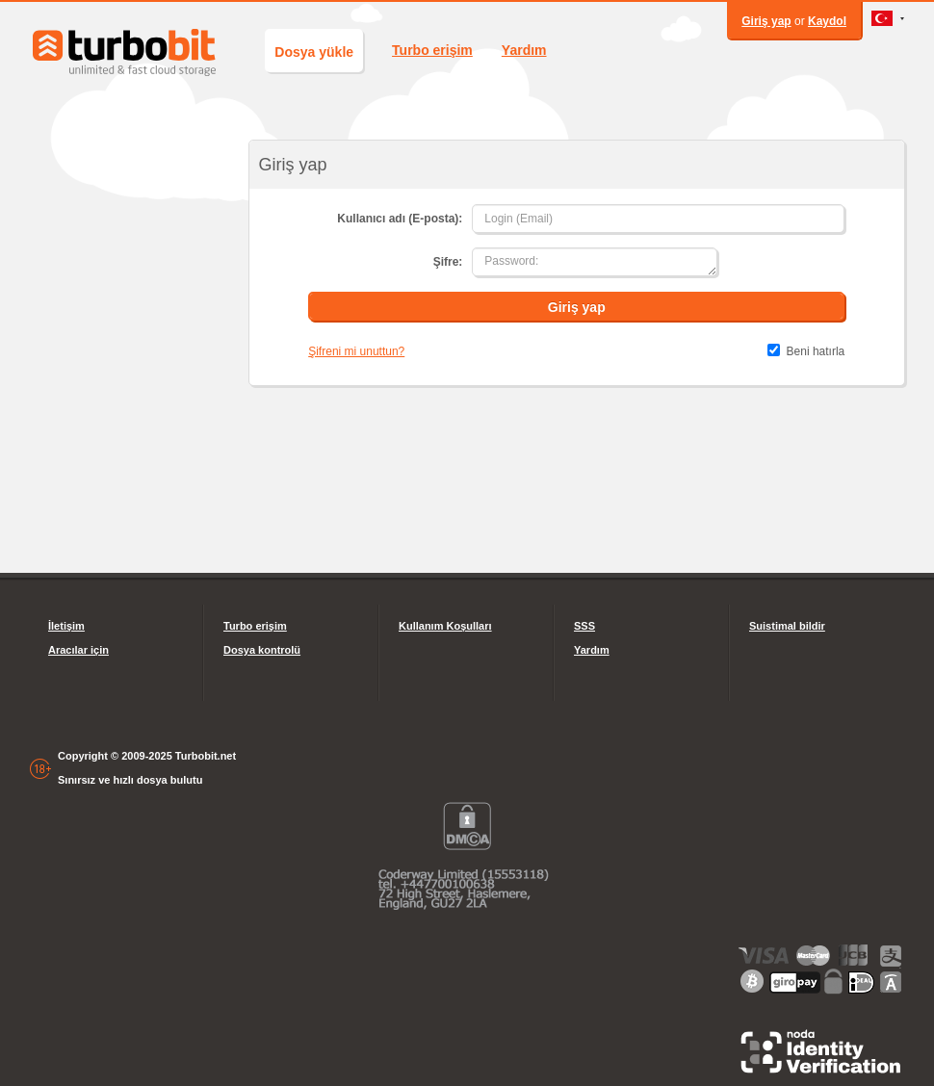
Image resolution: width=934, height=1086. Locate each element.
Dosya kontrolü (261, 650)
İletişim (66, 626)
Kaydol (827, 21)
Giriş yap (766, 21)
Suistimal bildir (787, 626)
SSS (584, 626)
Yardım (524, 50)
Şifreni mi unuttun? (356, 351)
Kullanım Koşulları (445, 626)
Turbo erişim (432, 50)
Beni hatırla (816, 351)
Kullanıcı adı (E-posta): (399, 218)
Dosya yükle (313, 52)
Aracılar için (78, 650)
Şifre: (448, 262)
